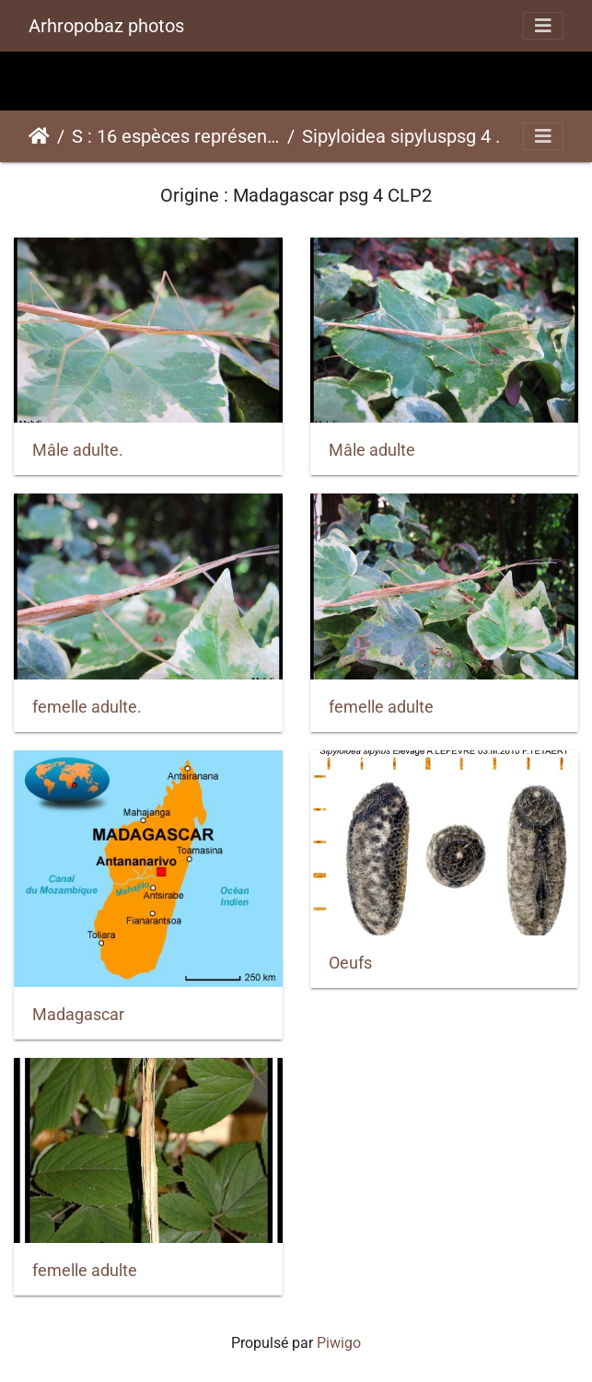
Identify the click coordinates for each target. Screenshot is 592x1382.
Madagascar (78, 1014)
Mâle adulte (372, 450)
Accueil (39, 136)
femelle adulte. (87, 707)
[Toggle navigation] (543, 26)
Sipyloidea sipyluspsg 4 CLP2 (406, 136)
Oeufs (350, 963)
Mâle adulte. (77, 450)
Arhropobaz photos (106, 26)
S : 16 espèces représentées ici (176, 136)
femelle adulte (381, 707)
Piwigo (339, 1343)
